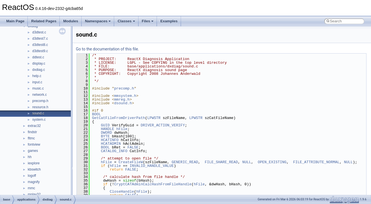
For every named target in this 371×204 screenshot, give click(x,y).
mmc (31, 188)
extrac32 (34, 126)
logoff (32, 176)
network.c (39, 95)
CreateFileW (131, 162)
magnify (34, 182)
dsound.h (123, 103)
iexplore (34, 163)
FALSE (132, 147)
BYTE (105, 136)
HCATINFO (109, 140)
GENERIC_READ (185, 162)
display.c (38, 63)
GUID (105, 125)
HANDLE (107, 128)
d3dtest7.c (40, 39)
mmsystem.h (125, 95)
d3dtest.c (39, 32)
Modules (70, 21)
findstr (32, 132)
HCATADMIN (111, 143)
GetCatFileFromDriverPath (118, 117)
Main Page (15, 21)
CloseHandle (122, 191)
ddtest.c (38, 57)
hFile (121, 128)
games (33, 151)
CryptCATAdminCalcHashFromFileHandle (152, 184)
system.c (39, 120)
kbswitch (34, 169)
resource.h (40, 107)
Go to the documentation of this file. (107, 49)
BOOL (96, 114)
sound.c (38, 113)
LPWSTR (154, 117)
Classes (126, 21)
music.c (38, 88)
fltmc (31, 138)
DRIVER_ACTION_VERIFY (163, 125)
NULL (246, 162)
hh (29, 157)
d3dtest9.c (40, 51)
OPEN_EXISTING (272, 162)
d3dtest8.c (40, 45)
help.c (36, 76)
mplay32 (34, 194)
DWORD (106, 132)
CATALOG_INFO (114, 151)
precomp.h (40, 101)
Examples (169, 21)
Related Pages (43, 21)
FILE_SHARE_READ (221, 162)
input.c (37, 82)
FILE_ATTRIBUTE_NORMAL (316, 162)
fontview (34, 144)
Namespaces (98, 21)
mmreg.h (122, 99)
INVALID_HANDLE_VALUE (152, 165)
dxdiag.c (38, 70)
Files (148, 21)
